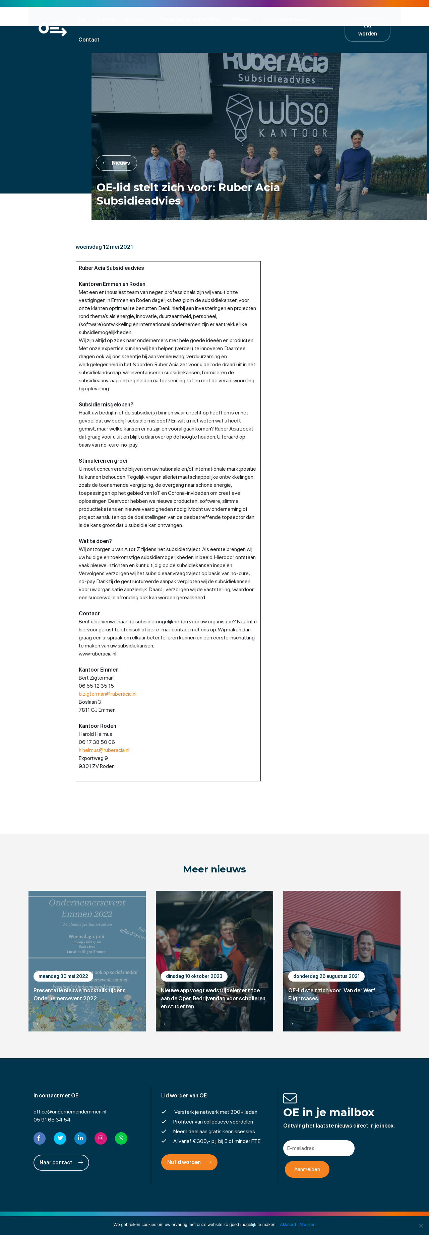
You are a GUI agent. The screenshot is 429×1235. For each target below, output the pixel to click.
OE (84, 19)
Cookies (266, 1213)
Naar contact (61, 1143)
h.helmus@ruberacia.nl (105, 730)
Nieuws (244, 19)
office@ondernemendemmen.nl (70, 1092)
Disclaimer (176, 1213)
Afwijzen (307, 1224)
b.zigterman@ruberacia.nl (109, 674)
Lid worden (372, 19)
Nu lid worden (189, 1143)
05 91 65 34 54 (52, 1100)
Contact (332, 19)
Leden (107, 19)
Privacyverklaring (214, 1213)
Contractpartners (287, 19)
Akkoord (288, 1224)
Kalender (138, 19)
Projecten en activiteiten (192, 19)
